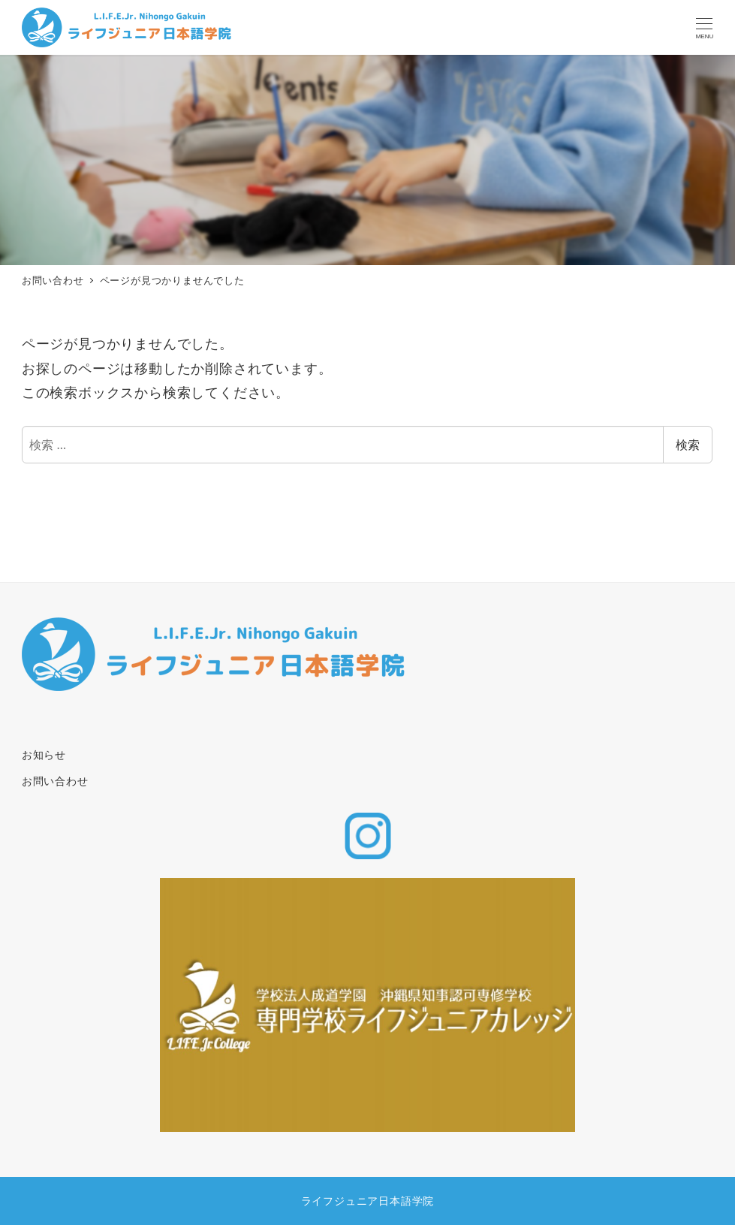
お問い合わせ (55, 781)
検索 (688, 444)
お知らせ (44, 754)
